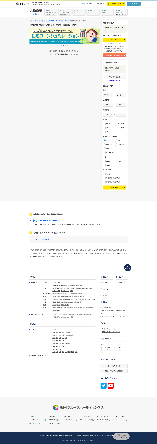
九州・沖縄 (46, 307)
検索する (114, 187)
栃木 (57, 335)
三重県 (82, 296)
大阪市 (62, 299)
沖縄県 (58, 310)
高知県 (67, 305)
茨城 (53, 335)
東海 (44, 296)
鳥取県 (76, 302)
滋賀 (53, 343)
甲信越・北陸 (46, 293)
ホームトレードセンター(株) (37, 420)
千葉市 (58, 291)
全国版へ (36, 14)
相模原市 (77, 288)
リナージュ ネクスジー (120, 350)
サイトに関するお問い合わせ (109, 436)
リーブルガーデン (105, 344)
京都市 (79, 299)
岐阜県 (77, 296)
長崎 (60, 352)
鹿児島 (72, 352)
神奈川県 (62, 288)
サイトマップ (80, 436)
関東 (44, 288)
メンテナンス (121, 282)
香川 (57, 349)
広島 (63, 346)
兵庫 (63, 343)
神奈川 (72, 335)
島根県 (80, 302)
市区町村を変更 (114, 77)
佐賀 (57, 352)
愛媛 (60, 349)
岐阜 (53, 340)
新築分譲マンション (36, 314)
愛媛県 (54, 305)
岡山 (60, 346)
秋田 (63, 332)
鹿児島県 (82, 307)
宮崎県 (91, 307)
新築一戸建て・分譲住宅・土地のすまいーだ (43, 21)
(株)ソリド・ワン (34, 423)
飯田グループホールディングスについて (114, 316)
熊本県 (73, 307)
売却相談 (104, 295)
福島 (69, 332)
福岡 (53, 352)
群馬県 (71, 291)
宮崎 (69, 352)
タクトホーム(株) (84, 416)
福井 (60, 338)
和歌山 (69, 343)
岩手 (57, 332)
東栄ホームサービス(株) (86, 420)
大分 (66, 352)
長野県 (58, 293)
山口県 (71, 302)
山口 (66, 346)
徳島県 (63, 305)
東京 (69, 335)
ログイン (133, 4)
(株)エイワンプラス (54, 423)
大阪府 (54, 299)
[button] (30, 35)
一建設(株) (32, 416)
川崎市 (72, 288)
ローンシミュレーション (109, 329)
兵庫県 (66, 299)
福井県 (75, 293)
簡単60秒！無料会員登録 (114, 55)
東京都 (54, 288)
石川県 (71, 293)
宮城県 (63, 285)
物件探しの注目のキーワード (111, 332)
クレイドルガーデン (119, 347)
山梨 (63, 338)
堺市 (57, 299)
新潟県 (63, 293)
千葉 (66, 335)
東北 (44, 285)
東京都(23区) (55, 314)
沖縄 (76, 352)
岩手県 (58, 285)
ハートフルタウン (105, 347)
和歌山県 (93, 299)
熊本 (63, 352)
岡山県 (54, 302)
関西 (44, 299)
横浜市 (67, 288)
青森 (53, 332)
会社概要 (42, 436)
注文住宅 (46, 239)
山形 (66, 332)
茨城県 (63, 291)
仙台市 (67, 285)
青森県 (54, 285)
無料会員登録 (107, 49)
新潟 (53, 338)
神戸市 (70, 299)
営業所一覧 (49, 436)
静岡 (57, 340)
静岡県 (64, 296)
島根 (57, 346)
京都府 (75, 299)
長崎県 (54, 310)
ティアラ (103, 353)
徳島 (53, 349)
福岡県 (54, 307)
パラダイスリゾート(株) (69, 420)
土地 (35, 239)
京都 (57, 343)
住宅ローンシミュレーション (47, 221)
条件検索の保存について (114, 43)
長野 (66, 338)
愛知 (60, 340)
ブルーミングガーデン (107, 350)
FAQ (74, 436)
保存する (114, 40)
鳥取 (53, 346)
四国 (44, 305)
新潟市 (67, 293)
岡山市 (58, 302)
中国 (44, 302)
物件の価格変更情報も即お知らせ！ (114, 51)
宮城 (60, 332)
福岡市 (58, 307)
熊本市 (77, 307)
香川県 (58, 305)
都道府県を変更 (114, 80)
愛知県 (54, 296)
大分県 (87, 307)
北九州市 (63, 307)
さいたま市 (88, 288)
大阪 (60, 343)
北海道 (61, 21)
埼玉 (63, 335)
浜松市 (73, 296)
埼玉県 (82, 288)
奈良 (66, 343)
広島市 (67, 302)
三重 (63, 340)
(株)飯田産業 (52, 416)
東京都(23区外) (64, 314)
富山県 (80, 293)
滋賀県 (84, 299)
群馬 (60, 335)
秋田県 (71, 285)
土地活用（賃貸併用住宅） (38, 356)
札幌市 (58, 282)
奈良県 (88, 299)
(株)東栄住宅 (66, 416)
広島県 (63, 302)
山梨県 (54, 293)
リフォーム (105, 282)
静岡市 (68, 296)
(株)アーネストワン (102, 416)
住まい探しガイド (115, 4)
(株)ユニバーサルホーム (118, 420)
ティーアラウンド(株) (102, 420)
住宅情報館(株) (53, 420)
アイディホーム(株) (117, 416)
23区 (57, 288)
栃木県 (67, 291)
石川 (57, 338)
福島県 (80, 285)
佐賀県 (69, 307)
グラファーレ (117, 344)
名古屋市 (58, 296)
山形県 (75, 285)
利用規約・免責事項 (58, 436)
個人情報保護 (68, 436)
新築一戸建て (34, 282)
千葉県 (54, 291)
